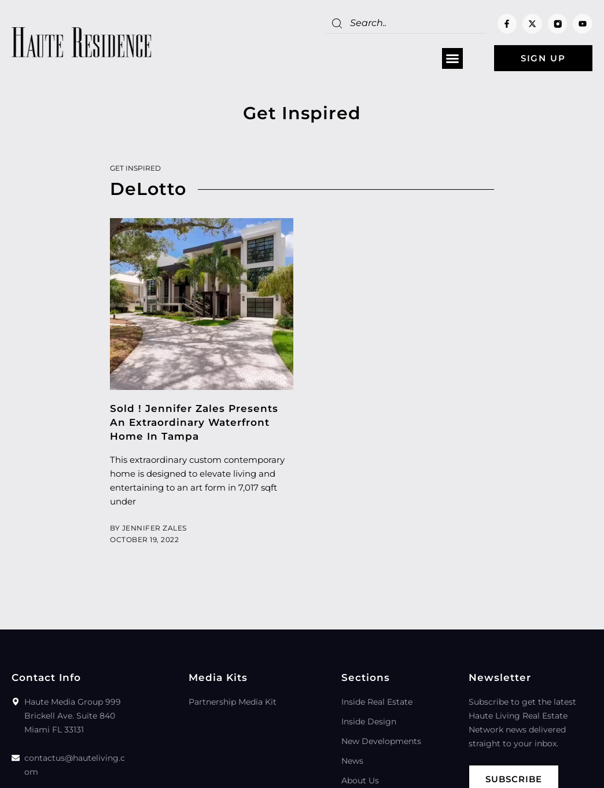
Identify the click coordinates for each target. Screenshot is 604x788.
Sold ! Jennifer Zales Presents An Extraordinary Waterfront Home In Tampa (194, 422)
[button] (452, 58)
